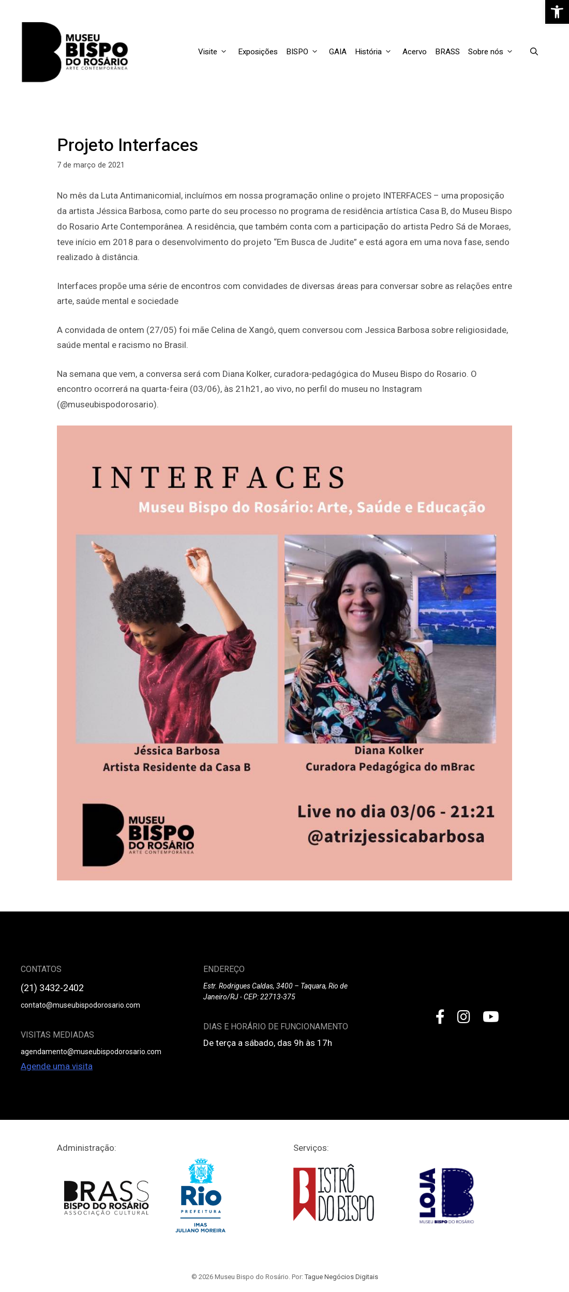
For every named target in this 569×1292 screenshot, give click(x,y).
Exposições (258, 51)
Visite (216, 52)
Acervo (414, 51)
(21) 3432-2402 (52, 987)
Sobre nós (494, 52)
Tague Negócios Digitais (341, 1277)
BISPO (305, 52)
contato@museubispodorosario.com (80, 1005)
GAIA (338, 51)
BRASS (447, 51)
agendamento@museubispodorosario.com (91, 1051)
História (376, 52)
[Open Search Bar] (534, 51)
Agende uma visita (57, 1066)
